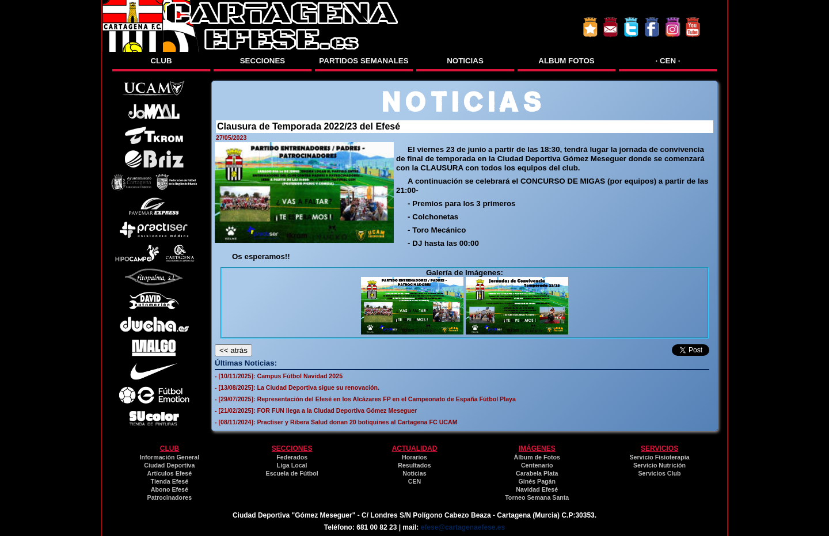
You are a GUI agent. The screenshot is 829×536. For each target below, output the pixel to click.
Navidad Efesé (537, 489)
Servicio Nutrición (659, 465)
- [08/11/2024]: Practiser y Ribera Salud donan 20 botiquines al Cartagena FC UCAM (336, 422)
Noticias (414, 473)
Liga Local (292, 465)
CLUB (161, 60)
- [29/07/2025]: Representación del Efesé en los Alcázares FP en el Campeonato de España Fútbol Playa (365, 399)
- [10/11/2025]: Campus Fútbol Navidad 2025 (279, 375)
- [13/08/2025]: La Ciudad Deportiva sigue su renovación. (297, 387)
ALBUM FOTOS (566, 60)
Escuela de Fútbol (292, 473)
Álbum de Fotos (537, 457)
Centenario (537, 465)
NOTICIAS (465, 60)
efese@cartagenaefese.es (463, 527)
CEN (414, 481)
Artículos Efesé (169, 473)
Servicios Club (659, 473)
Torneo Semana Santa (537, 497)
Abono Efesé (169, 489)
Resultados (414, 465)
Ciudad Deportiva (169, 465)
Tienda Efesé (170, 481)
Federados (291, 457)
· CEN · (668, 60)
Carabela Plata (537, 473)
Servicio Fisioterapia (659, 457)
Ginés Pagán (537, 481)
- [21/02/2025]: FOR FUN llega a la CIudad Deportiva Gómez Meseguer (316, 410)
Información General (170, 457)
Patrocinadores (169, 497)
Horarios (414, 457)
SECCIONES (263, 60)
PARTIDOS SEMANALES (363, 60)
